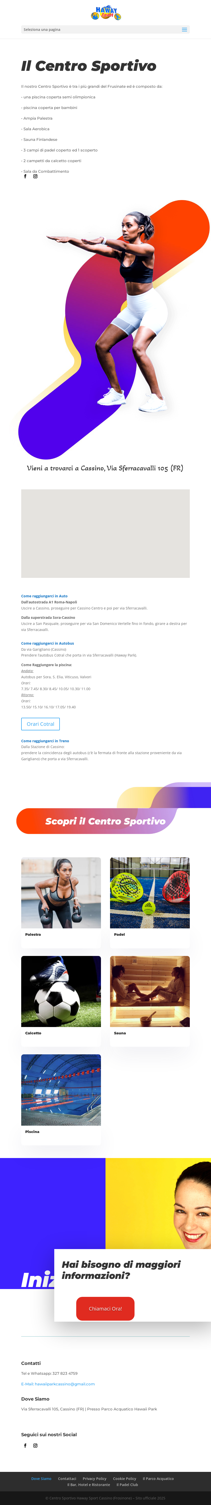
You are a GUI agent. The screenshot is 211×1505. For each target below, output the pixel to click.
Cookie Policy (124, 1478)
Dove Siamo (41, 1478)
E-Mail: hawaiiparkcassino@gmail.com (58, 1384)
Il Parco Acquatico (158, 1478)
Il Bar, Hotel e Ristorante (88, 1484)
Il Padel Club (127, 1484)
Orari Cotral (40, 724)
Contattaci (67, 1478)
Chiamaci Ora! (105, 1308)
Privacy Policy (95, 1478)
